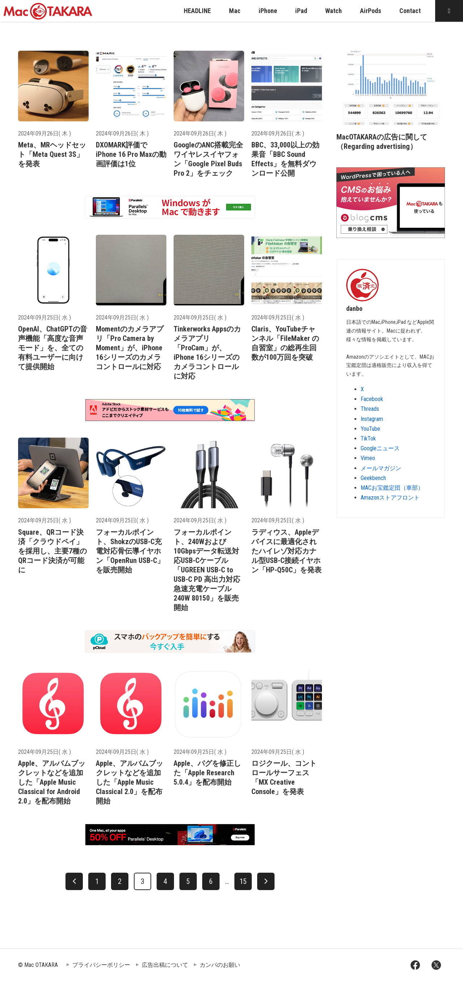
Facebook (372, 399)
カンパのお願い (220, 964)
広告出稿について (165, 964)
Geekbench (373, 478)
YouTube (370, 428)
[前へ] (74, 881)
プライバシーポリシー (101, 964)
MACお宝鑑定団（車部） (392, 487)
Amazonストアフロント (390, 497)
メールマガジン (381, 468)
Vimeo (368, 458)
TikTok (368, 438)
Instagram (372, 419)
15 (243, 881)
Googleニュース (380, 448)
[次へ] (266, 881)
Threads (370, 408)
